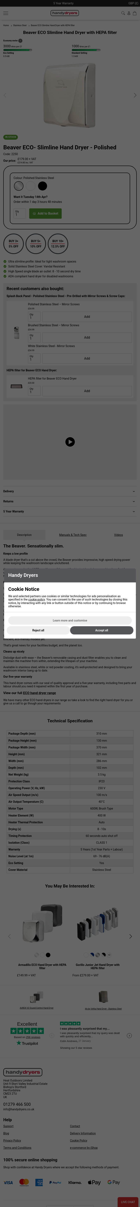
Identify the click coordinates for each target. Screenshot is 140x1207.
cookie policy (36, 599)
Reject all (38, 630)
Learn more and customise (70, 620)
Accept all (101, 630)
